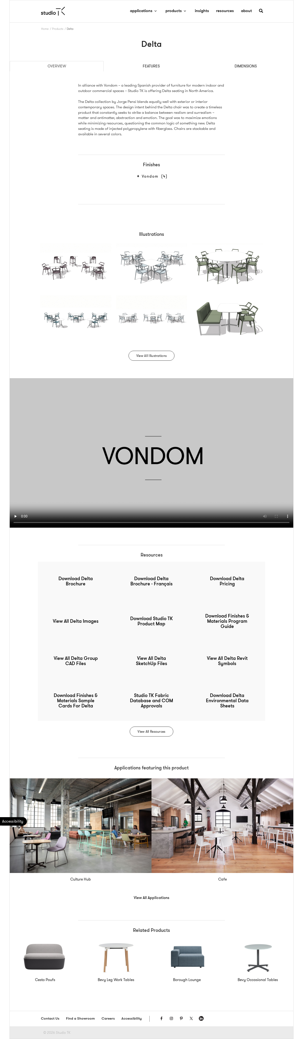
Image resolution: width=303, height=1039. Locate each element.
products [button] (176, 11)
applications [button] (144, 11)
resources (225, 11)
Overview (57, 66)
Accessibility (131, 1019)
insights (202, 11)
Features (151, 66)
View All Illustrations (151, 355)
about (246, 11)
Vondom (154, 176)
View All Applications (151, 898)
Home (45, 29)
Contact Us (50, 1019)
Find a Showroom (80, 1019)
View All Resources (151, 731)
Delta (70, 29)
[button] (261, 12)
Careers (108, 1019)
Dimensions (246, 66)
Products (57, 29)
